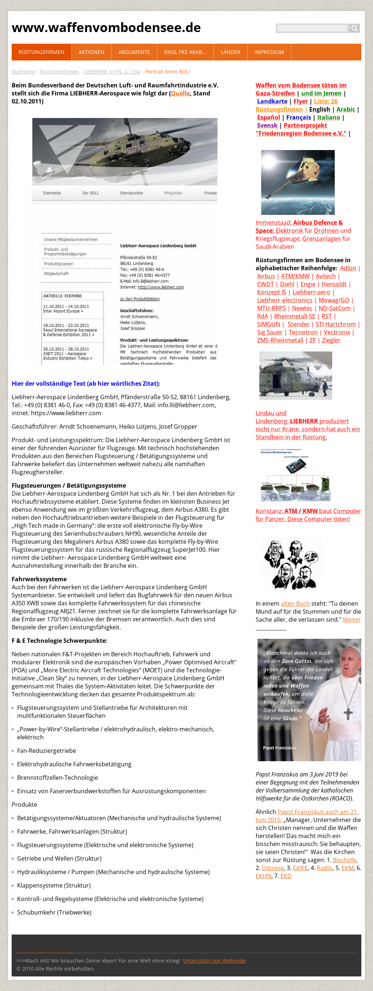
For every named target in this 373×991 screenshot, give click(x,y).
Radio (325, 868)
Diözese (273, 868)
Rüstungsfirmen (59, 71)
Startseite (23, 71)
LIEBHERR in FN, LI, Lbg (112, 71)
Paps (284, 812)
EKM (348, 868)
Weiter (352, 620)
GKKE (300, 868)
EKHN (263, 876)
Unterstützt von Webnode (214, 960)
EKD (286, 876)
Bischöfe (344, 860)
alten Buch (295, 603)
